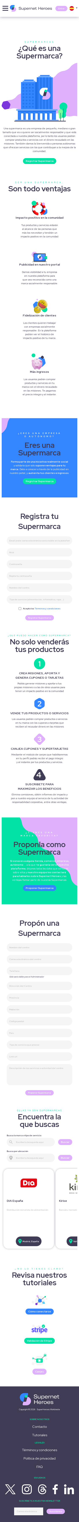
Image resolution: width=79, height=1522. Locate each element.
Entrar (61, 8)
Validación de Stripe (39, 1340)
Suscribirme (55, 1511)
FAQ (39, 1467)
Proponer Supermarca (40, 888)
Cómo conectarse (39, 1311)
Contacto (39, 1426)
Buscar (65, 1142)
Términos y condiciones (47, 608)
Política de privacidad (40, 1458)
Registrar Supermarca (40, 161)
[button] (73, 8)
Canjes (39, 1371)
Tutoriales (39, 1435)
